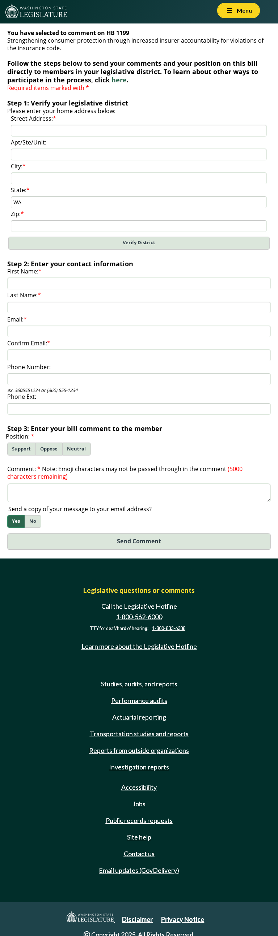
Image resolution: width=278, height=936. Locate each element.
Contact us (139, 854)
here (119, 80)
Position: (18, 436)
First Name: (22, 271)
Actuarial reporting (139, 717)
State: (18, 190)
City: (16, 166)
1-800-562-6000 (139, 617)
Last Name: (22, 295)
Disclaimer (137, 919)
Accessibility (139, 787)
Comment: (21, 469)
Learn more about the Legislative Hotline (139, 646)
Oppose (49, 449)
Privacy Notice (182, 919)
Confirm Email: (27, 343)
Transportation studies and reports (139, 734)
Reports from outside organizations (139, 750)
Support (21, 449)
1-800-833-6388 (168, 628)
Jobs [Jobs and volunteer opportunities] (139, 804)
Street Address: (32, 118)
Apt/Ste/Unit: (28, 142)
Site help (139, 837)
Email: (15, 319)
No (32, 521)
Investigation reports (139, 767)
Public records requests (139, 820)
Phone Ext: (21, 397)
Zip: (16, 214)
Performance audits (139, 700)
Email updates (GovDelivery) (139, 870)
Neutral (76, 449)
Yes (16, 521)
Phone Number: (29, 367)
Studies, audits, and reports (139, 684)
